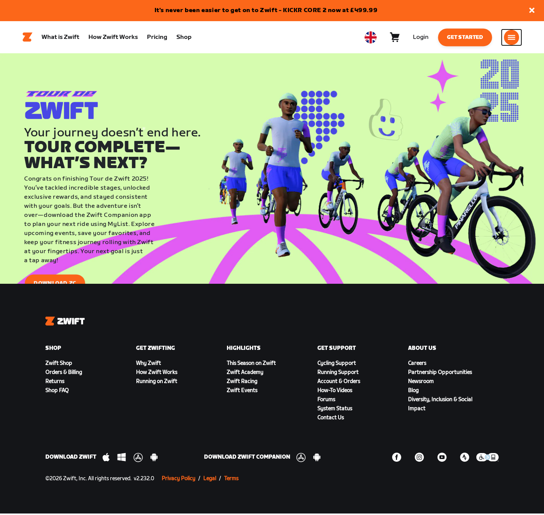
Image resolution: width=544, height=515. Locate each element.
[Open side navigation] (511, 38)
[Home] (28, 38)
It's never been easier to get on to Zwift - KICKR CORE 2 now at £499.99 (266, 10)
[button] (532, 11)
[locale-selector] (371, 38)
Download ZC (55, 285)
